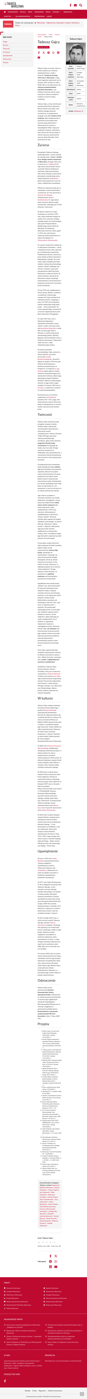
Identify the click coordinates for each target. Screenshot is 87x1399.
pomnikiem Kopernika (48, 328)
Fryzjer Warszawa (12, 1298)
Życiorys (5, 45)
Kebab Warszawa (12, 1308)
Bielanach (55, 178)
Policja (23, 12)
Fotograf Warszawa (52, 1295)
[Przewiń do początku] (82, 1394)
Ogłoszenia (39, 12)
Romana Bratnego (50, 710)
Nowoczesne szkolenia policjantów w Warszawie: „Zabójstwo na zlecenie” (23, 1326)
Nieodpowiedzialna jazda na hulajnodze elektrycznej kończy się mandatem (61, 1337)
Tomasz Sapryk (53, 1190)
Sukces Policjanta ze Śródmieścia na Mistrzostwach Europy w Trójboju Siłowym (24, 1343)
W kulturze (6, 52)
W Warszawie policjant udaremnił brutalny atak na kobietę (65, 1326)
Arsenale (41, 388)
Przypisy (5, 62)
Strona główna (42, 34)
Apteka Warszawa (52, 1288)
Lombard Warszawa (13, 1291)
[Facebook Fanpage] (69, 5)
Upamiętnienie (7, 55)
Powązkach (52, 397)
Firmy (30, 12)
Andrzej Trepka (52, 1197)
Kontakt (78, 1361)
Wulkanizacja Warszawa (54, 1301)
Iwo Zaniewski (44, 1192)
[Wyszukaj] (80, 5)
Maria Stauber (53, 1204)
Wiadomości (13, 12)
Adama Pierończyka (48, 810)
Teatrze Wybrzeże (54, 674)
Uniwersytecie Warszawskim (47, 240)
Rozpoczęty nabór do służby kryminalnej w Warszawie (21, 1332)
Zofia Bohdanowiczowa (48, 1206)
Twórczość (6, 48)
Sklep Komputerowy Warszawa (17, 1301)
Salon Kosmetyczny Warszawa (56, 1298)
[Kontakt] (75, 5)
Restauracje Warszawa (54, 1305)
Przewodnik (40, 16)
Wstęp (5, 42)
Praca (48, 12)
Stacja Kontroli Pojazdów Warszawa (18, 1305)
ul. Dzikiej (50, 164)
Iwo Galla (57, 676)
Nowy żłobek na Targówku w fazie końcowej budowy (63, 1343)
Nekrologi (67, 12)
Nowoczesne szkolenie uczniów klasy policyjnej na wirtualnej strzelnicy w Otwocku (65, 1332)
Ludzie (49, 16)
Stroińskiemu (42, 870)
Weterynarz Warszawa (14, 1295)
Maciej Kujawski (45, 1221)
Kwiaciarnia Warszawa (53, 1291)
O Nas (34, 1391)
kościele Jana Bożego (45, 195)
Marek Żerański (51, 1218)
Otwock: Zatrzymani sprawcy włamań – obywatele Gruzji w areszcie (24, 1337)
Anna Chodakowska (46, 1199)
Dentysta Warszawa (13, 1288)
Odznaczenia (7, 59)
